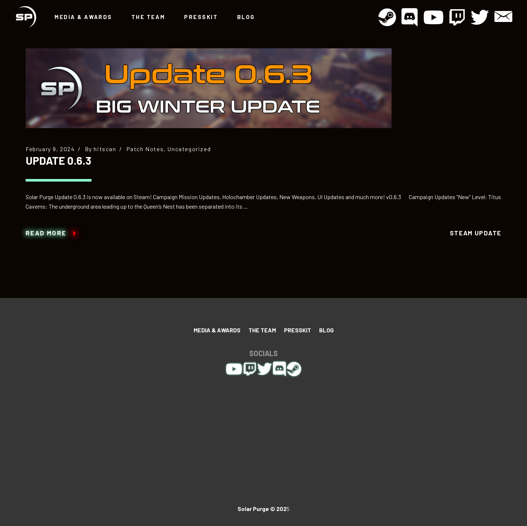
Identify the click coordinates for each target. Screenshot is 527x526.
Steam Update (475, 232)
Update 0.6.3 (58, 160)
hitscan (105, 148)
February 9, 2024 (50, 148)
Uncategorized (189, 148)
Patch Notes (145, 148)
